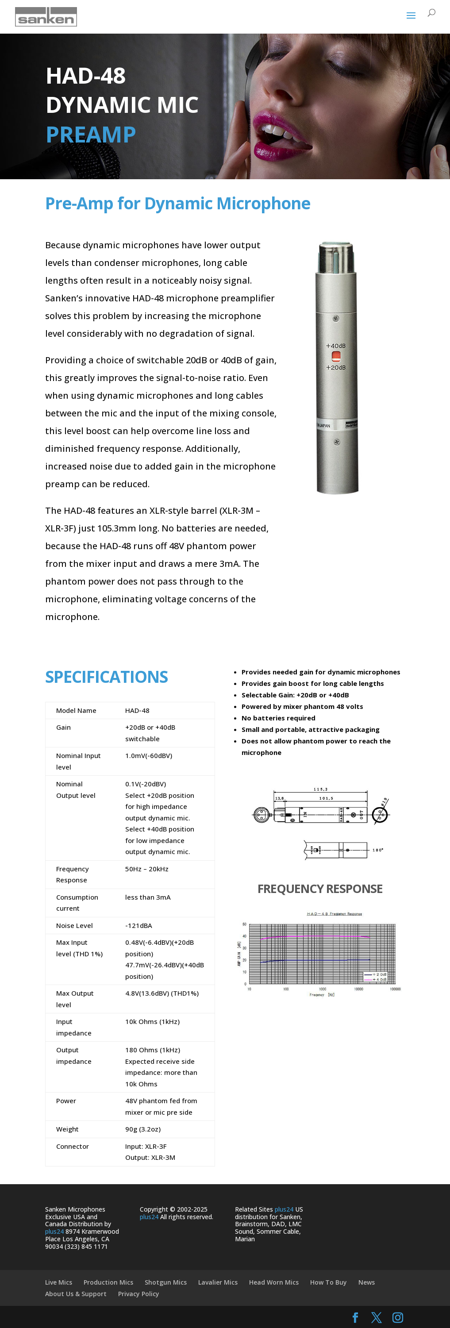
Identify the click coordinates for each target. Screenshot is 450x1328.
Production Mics (108, 1282)
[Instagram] (397, 1318)
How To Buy (328, 1282)
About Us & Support (76, 1294)
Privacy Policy (138, 1294)
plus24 (54, 1231)
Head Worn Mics (274, 1282)
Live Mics (58, 1282)
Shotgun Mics (166, 1282)
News (366, 1282)
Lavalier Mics (218, 1282)
